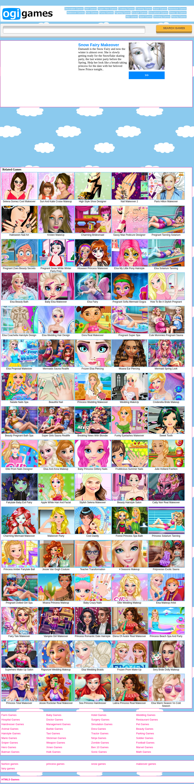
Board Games (160, 8)
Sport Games (145, 16)
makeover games (146, 763)
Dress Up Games (177, 12)
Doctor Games (54, 719)
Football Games (145, 742)
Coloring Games (144, 8)
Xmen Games (54, 747)
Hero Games (8, 747)
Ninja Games (98, 738)
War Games (132, 16)
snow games (98, 763)
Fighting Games (123, 12)
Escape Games (139, 12)
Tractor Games (99, 733)
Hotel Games (98, 715)
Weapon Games (55, 742)
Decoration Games (74, 8)
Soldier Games (144, 738)
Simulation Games (101, 724)
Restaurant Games (147, 719)
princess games (55, 763)
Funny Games (106, 12)
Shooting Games (162, 16)
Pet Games (142, 724)
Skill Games (91, 8)
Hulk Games (53, 751)
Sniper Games (9, 742)
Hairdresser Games (12, 724)
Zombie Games (100, 742)
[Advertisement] (34, 71)
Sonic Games (99, 751)
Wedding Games (145, 715)
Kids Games (92, 12)
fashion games (9, 763)
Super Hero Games (107, 8)
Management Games (58, 724)
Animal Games (9, 728)
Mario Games (9, 738)
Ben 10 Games (100, 747)
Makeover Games (75, 12)
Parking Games (145, 733)
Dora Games (98, 728)
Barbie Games (54, 728)
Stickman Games (56, 738)
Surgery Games (100, 719)
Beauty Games (144, 728)
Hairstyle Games (11, 733)
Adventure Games (177, 8)
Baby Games (53, 715)
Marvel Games (144, 747)
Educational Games (158, 12)
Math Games (143, 751)
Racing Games (179, 16)
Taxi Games (53, 733)
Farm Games (9, 715)
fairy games (8, 768)
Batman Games (10, 751)
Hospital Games (10, 719)
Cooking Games (126, 8)
